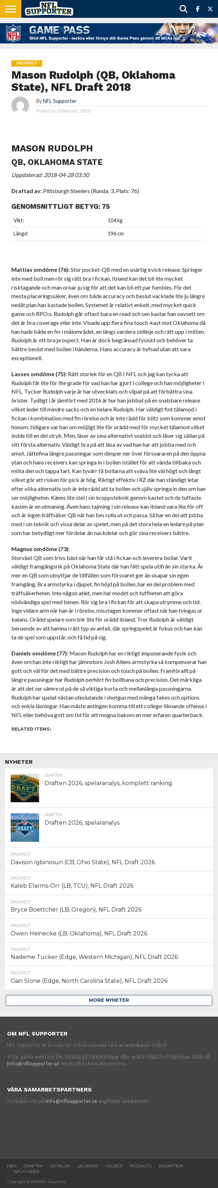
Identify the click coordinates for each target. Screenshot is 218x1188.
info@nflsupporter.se (33, 1063)
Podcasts (141, 1165)
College (114, 1165)
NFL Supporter (60, 101)
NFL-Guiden (26, 1171)
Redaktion (171, 1165)
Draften (33, 1165)
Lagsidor (87, 1165)
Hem (11, 1165)
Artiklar (60, 1165)
